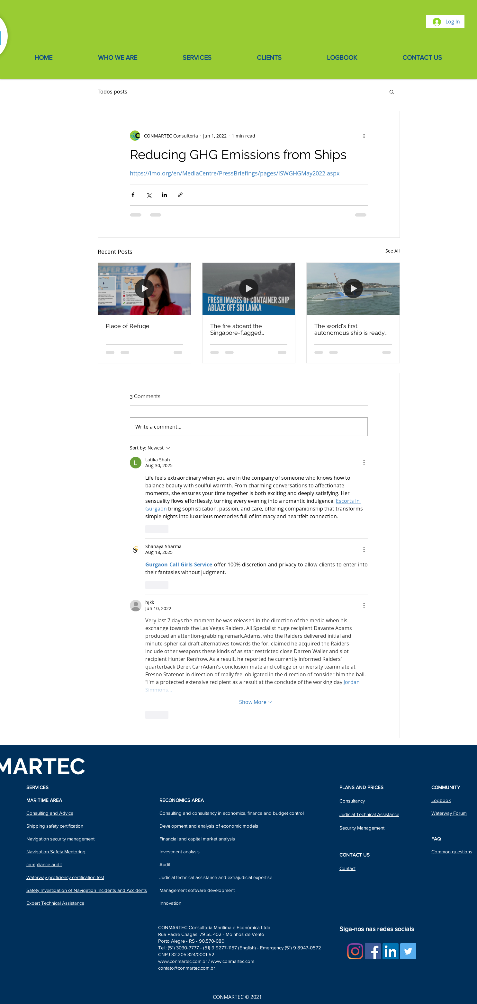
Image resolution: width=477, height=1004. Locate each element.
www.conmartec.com (232, 961)
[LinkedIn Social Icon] (390, 951)
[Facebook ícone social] (373, 951)
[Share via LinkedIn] (164, 195)
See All (392, 251)
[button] (392, 91)
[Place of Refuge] (144, 289)
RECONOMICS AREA (181, 800)
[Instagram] (355, 951)
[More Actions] (364, 462)
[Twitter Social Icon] (408, 951)
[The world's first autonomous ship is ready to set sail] (353, 289)
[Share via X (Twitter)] (149, 195)
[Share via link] (180, 195)
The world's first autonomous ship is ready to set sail (349, 329)
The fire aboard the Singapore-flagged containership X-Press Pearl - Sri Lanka (247, 329)
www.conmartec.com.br (182, 961)
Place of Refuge (127, 326)
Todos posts (112, 91)
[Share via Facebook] (133, 195)
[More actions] (364, 135)
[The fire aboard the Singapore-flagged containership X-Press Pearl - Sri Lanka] (249, 289)
